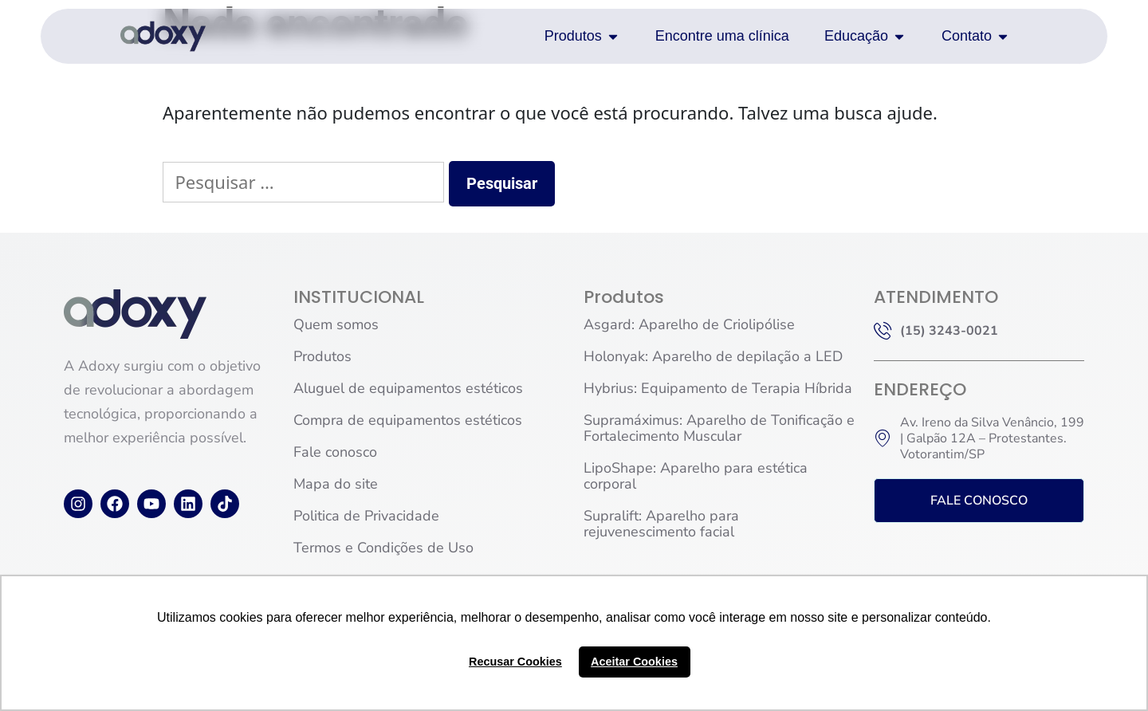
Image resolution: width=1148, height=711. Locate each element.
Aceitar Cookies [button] (634, 661)
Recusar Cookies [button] (515, 661)
